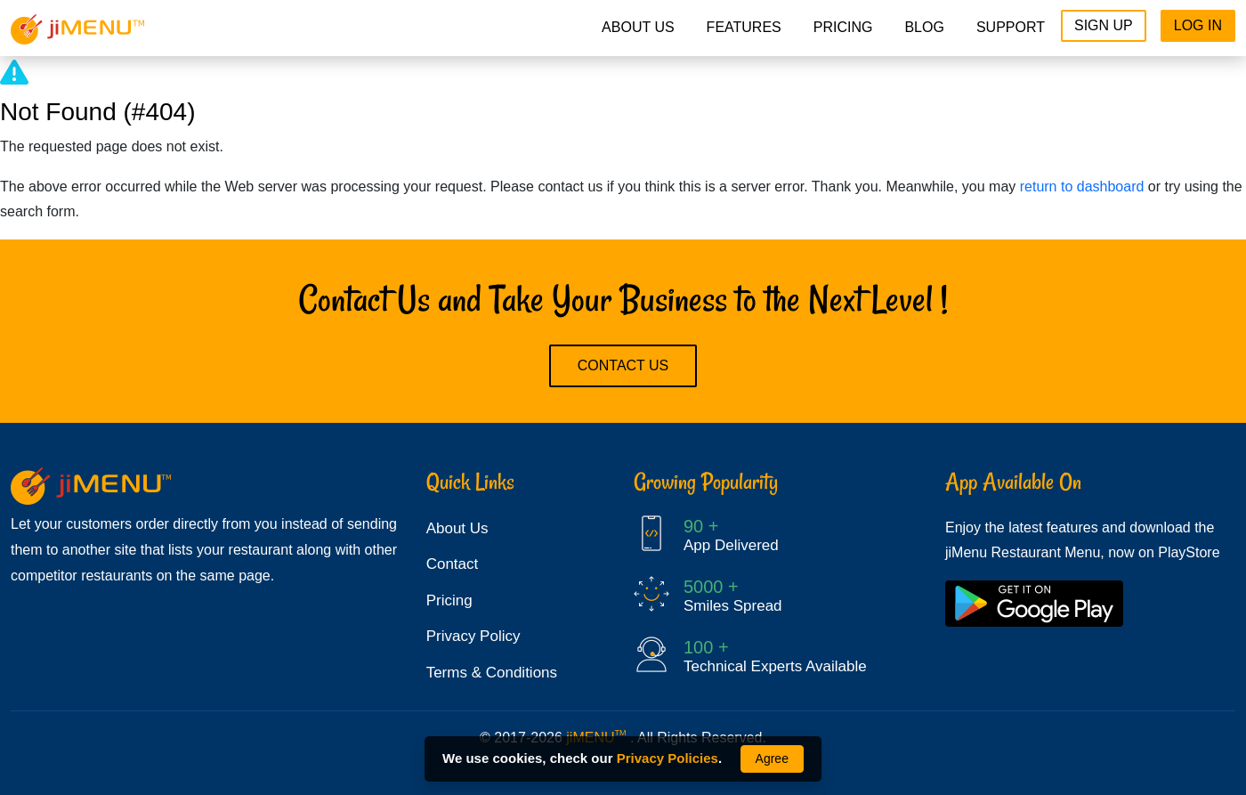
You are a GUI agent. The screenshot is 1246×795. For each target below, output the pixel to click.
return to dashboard (1082, 186)
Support (1010, 27)
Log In (1198, 25)
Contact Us (623, 365)
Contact (452, 564)
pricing (843, 27)
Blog (923, 27)
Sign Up (1103, 25)
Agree (772, 758)
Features (744, 27)
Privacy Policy (473, 636)
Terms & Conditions (491, 672)
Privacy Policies (667, 758)
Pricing (449, 600)
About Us (638, 27)
